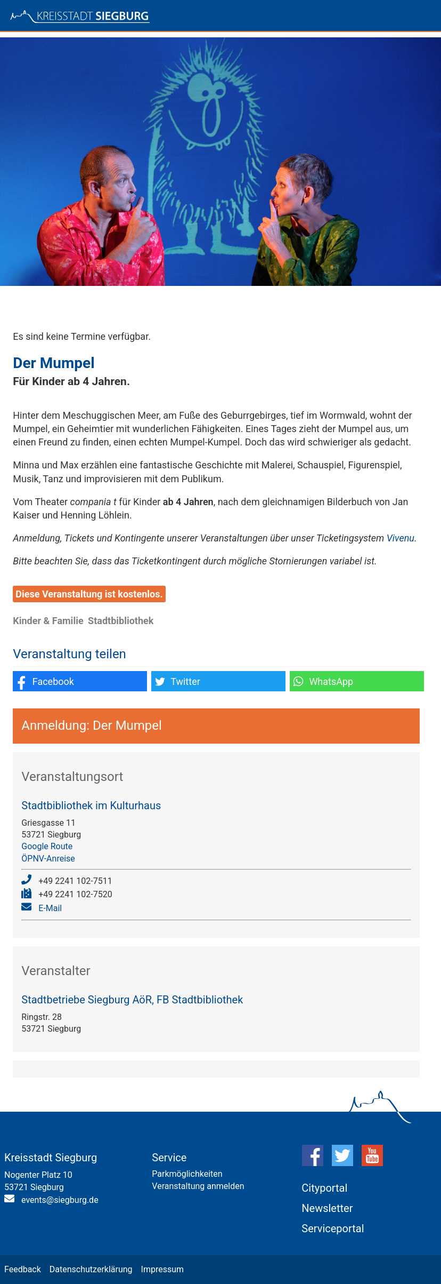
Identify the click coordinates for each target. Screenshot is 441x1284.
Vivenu (400, 538)
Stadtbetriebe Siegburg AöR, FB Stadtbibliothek (132, 999)
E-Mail (50, 908)
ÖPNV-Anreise (48, 859)
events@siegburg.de (60, 1200)
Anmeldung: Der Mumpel (91, 725)
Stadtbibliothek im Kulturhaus (91, 805)
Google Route (46, 846)
